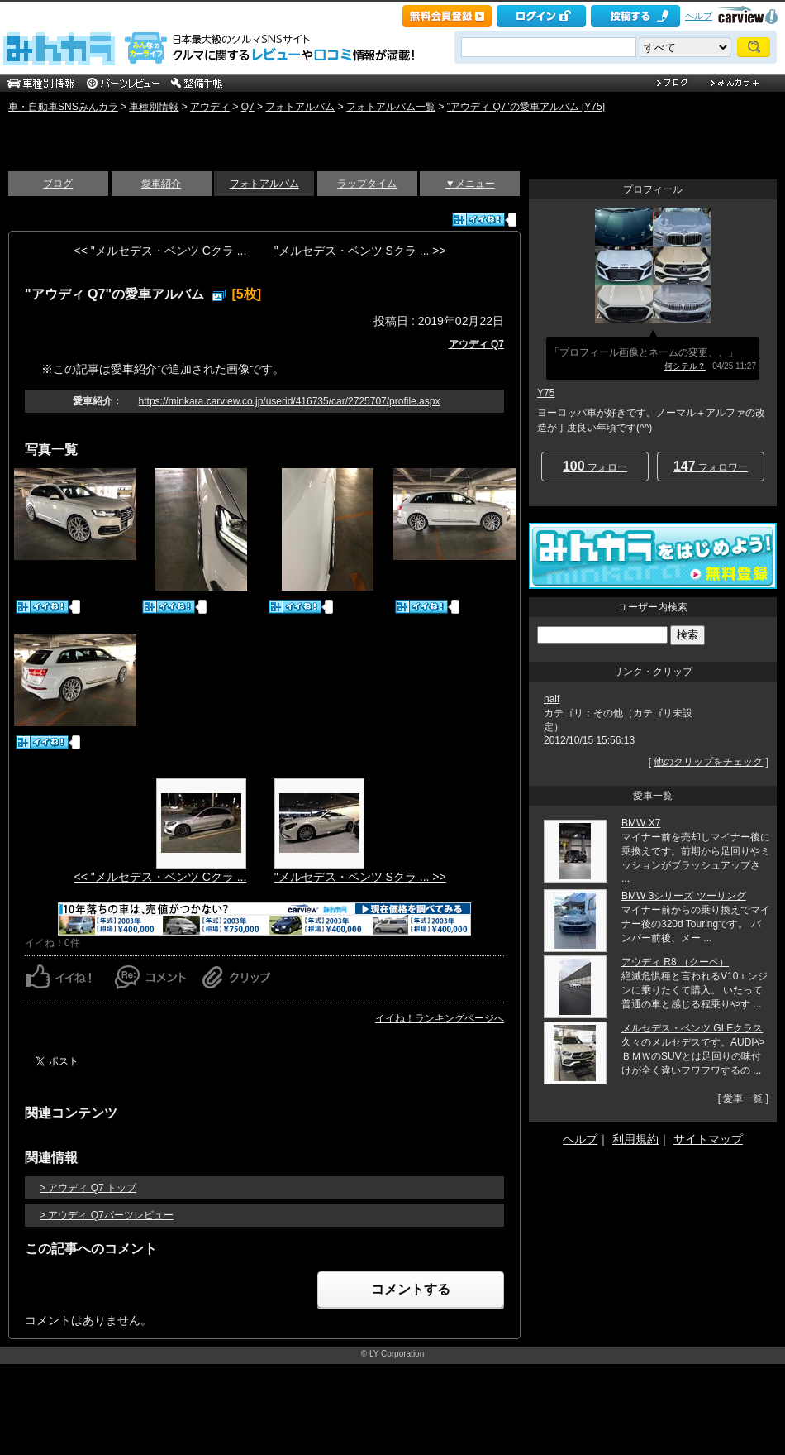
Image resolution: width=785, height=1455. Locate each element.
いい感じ (45, 134)
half (551, 699)
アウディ (210, 106)
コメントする (410, 1289)
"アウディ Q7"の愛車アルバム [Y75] (526, 106)
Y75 (545, 393)
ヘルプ (698, 16)
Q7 (248, 106)
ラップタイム (367, 183)
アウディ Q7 (476, 344)
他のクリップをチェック (708, 762)
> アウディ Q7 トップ (88, 1188)
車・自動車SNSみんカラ (63, 106)
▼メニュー (470, 183)
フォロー (595, 466)
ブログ (58, 183)
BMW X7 (640, 823)
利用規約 (635, 1139)
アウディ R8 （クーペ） (675, 962)
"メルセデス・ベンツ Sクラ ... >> (360, 250)
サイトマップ (708, 1139)
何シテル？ (685, 366)
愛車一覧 (743, 1098)
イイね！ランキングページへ (439, 1018)
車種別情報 (153, 106)
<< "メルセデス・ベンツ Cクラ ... (160, 250)
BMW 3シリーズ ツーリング (683, 896)
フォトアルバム (300, 106)
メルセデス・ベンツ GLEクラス (692, 1028)
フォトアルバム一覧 (390, 106)
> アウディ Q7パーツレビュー (107, 1215)
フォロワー (710, 466)
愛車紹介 (161, 183)
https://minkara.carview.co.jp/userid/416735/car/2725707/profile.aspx (289, 401)
